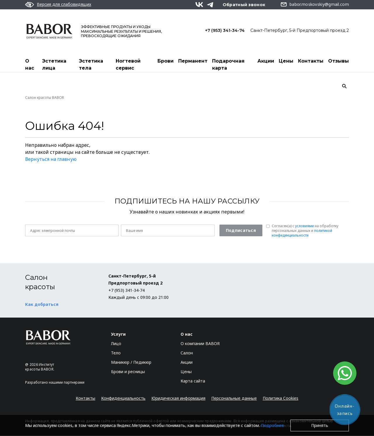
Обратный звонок (244, 4)
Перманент (192, 61)
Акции (265, 61)
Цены (286, 61)
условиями (304, 226)
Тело (116, 353)
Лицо (116, 344)
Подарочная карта (228, 64)
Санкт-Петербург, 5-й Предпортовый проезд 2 (299, 30)
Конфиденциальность (123, 398)
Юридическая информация (178, 398)
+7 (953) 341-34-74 (225, 30)
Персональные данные (234, 398)
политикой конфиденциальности (302, 233)
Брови (165, 61)
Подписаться (241, 230)
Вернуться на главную (51, 159)
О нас (29, 64)
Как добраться (41, 304)
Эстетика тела (91, 64)
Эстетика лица (54, 64)
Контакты (310, 61)
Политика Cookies (280, 398)
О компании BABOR (200, 344)
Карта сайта (193, 381)
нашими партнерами (66, 382)
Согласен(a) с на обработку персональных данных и (305, 231)
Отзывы (338, 61)
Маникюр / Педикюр (131, 362)
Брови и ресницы (128, 372)
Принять (319, 425)
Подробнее (272, 425)
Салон (187, 353)
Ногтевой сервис (128, 64)
